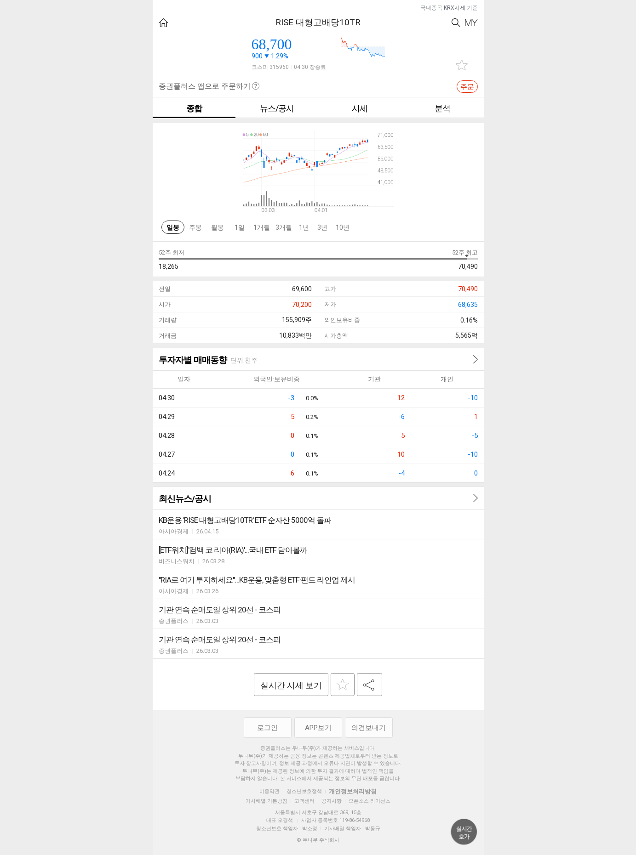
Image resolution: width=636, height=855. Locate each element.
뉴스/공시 (277, 108)
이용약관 (269, 791)
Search (456, 22)
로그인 (267, 728)
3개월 (283, 227)
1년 (304, 227)
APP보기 (318, 728)
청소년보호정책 (304, 791)
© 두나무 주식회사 (318, 840)
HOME (163, 22)
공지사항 (331, 801)
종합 (194, 108)
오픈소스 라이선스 (369, 801)
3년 (322, 227)
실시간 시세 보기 (291, 685)
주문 (467, 87)
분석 (442, 108)
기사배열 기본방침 (266, 801)
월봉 (217, 227)
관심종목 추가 (462, 65)
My (471, 22)
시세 (359, 108)
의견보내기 (368, 728)
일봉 (172, 227)
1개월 (261, 227)
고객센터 (304, 801)
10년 (343, 227)
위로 (464, 832)
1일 (240, 227)
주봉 (195, 227)
